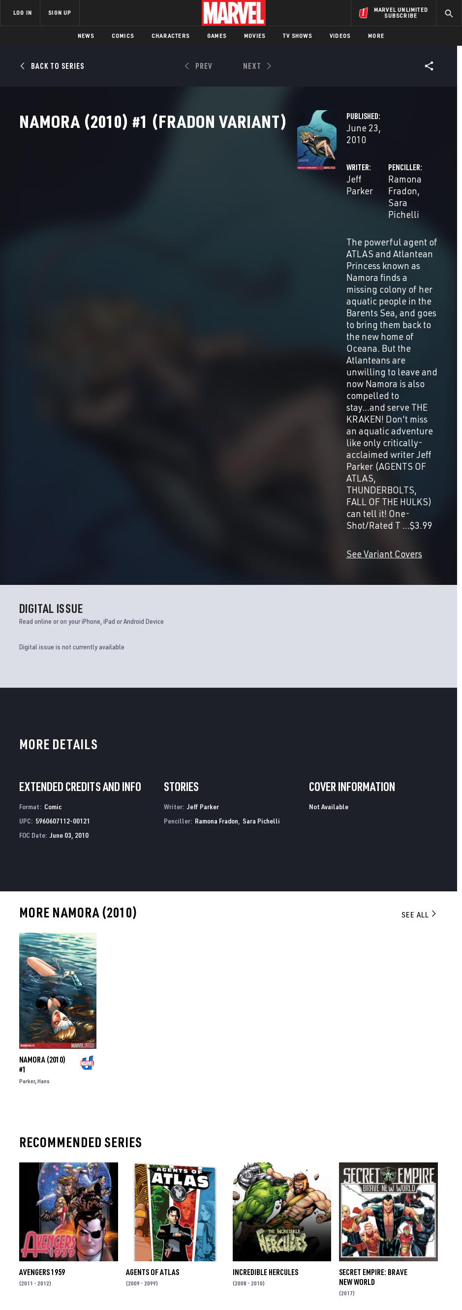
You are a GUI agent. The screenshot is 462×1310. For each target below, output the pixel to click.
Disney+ (170, 1182)
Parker (27, 876)
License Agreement (363, 1282)
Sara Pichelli (386, 210)
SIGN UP (59, 12)
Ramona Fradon (323, 210)
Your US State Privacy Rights (134, 1282)
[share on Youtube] (365, 1213)
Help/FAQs (102, 1190)
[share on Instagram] (406, 1192)
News (86, 35)
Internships (105, 1218)
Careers (99, 1204)
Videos (340, 35)
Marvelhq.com (181, 1196)
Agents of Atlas (152, 1067)
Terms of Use (23, 1282)
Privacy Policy (69, 1282)
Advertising (177, 1167)
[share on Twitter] (385, 1192)
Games (216, 35)
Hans (43, 876)
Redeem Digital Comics (169, 1218)
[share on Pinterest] (406, 1213)
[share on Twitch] (426, 1213)
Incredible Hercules (265, 1067)
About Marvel (96, 1171)
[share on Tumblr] (426, 1192)
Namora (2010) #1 (42, 860)
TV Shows (297, 35)
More (376, 35)
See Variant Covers (189, 349)
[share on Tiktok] (365, 1234)
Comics (123, 35)
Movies (254, 35)
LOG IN (22, 12)
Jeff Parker (173, 210)
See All (419, 710)
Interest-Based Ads (425, 1282)
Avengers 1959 (42, 1067)
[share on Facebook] (365, 1192)
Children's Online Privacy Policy (287, 1282)
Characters (170, 35)
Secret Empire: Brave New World (373, 1072)
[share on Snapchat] (385, 1213)
